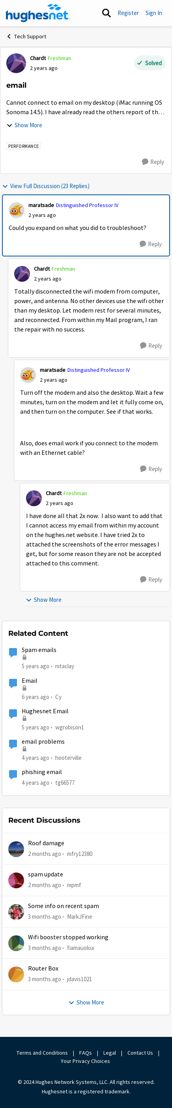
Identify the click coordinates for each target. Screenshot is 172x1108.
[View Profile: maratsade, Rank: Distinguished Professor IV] (16, 210)
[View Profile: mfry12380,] (16, 849)
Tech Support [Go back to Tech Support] (26, 36)
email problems (43, 742)
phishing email (42, 772)
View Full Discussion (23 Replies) (46, 186)
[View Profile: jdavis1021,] (16, 974)
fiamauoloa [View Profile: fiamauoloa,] (80, 948)
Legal (109, 1052)
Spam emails (39, 650)
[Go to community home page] (38, 13)
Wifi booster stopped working (68, 937)
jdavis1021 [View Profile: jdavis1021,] (79, 979)
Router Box (43, 968)
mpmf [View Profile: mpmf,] (74, 885)
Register (128, 13)
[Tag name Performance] (23, 146)
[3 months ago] (44, 916)
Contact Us (140, 1052)
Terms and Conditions (42, 1052)
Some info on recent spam (63, 906)
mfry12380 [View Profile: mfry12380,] (79, 853)
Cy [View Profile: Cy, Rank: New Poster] (58, 696)
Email (29, 681)
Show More (24, 125)
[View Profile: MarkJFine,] (16, 912)
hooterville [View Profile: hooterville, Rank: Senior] (68, 757)
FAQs (85, 1052)
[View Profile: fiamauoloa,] (16, 943)
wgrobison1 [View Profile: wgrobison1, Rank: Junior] (69, 727)
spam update (45, 874)
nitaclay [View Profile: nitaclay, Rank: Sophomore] (64, 666)
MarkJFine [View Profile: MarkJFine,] (79, 916)
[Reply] (153, 162)
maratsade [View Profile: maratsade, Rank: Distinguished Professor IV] (41, 205)
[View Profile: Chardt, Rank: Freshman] (16, 63)
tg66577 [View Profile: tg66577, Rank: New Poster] (65, 782)
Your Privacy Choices (86, 1061)
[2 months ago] (44, 854)
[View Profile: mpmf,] (16, 880)
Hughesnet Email (45, 711)
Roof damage (46, 843)
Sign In (154, 13)
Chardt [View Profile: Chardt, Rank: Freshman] (38, 58)
